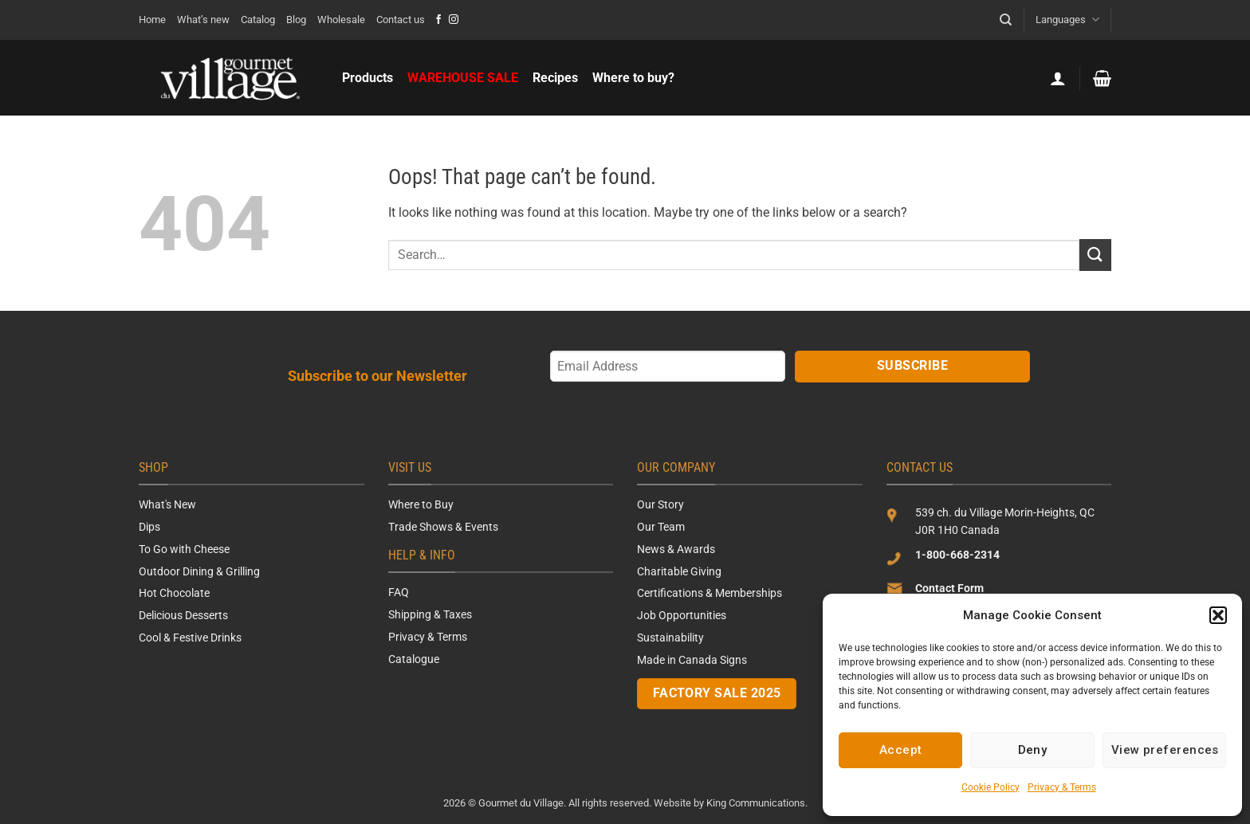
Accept (900, 750)
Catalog (258, 20)
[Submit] (1095, 254)
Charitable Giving (679, 571)
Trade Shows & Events (443, 526)
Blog (296, 20)
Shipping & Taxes (430, 614)
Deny (1033, 750)
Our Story (660, 504)
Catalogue (413, 659)
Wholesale (341, 20)
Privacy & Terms (1062, 787)
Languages (1067, 19)
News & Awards (676, 549)
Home (152, 20)
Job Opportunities (681, 615)
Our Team (661, 526)
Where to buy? (633, 77)
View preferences (1165, 750)
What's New (167, 504)
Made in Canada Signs (692, 659)
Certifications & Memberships (709, 593)
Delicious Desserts (183, 615)
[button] (1218, 615)
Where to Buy (421, 504)
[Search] (1006, 20)
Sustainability (670, 637)
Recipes (555, 77)
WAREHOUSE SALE (462, 77)
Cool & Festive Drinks (190, 637)
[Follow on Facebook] (438, 20)
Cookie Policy (990, 787)
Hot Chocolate (174, 593)
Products (367, 77)
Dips (149, 526)
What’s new (203, 20)
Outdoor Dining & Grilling (199, 571)
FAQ (398, 592)
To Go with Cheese (184, 549)
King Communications (755, 803)
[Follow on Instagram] (453, 20)
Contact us (400, 20)
